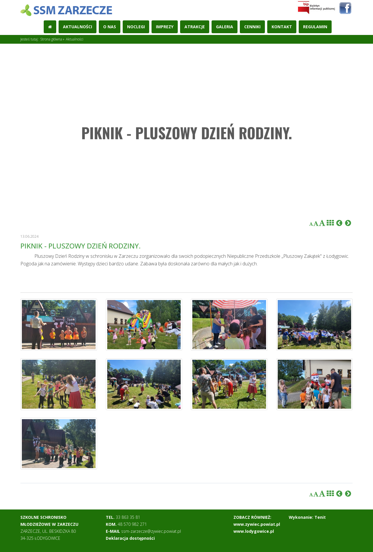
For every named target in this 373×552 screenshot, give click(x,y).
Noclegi (136, 26)
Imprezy (164, 26)
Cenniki (252, 26)
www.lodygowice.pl (253, 531)
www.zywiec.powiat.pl (256, 524)
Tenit (320, 517)
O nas (109, 26)
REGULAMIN (315, 26)
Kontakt (282, 26)
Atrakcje (194, 26)
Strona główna (51, 39)
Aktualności (77, 26)
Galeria (224, 26)
